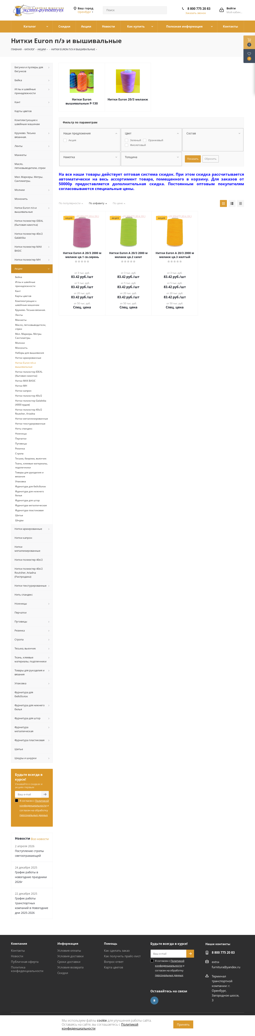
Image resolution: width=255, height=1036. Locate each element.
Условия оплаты (69, 950)
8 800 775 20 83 (198, 8)
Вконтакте (154, 1000)
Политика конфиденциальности (27, 969)
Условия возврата (70, 967)
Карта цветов (113, 967)
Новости (17, 956)
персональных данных (34, 815)
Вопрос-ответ (114, 962)
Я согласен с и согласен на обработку (34, 808)
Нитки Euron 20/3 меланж (128, 99)
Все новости (40, 839)
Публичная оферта (24, 962)
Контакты (18, 950)
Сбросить (211, 159)
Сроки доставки (68, 962)
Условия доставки (70, 956)
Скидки (62, 973)
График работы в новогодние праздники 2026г (31, 877)
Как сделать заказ (116, 950)
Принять (183, 1024)
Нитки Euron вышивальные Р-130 (82, 101)
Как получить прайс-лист (122, 956)
